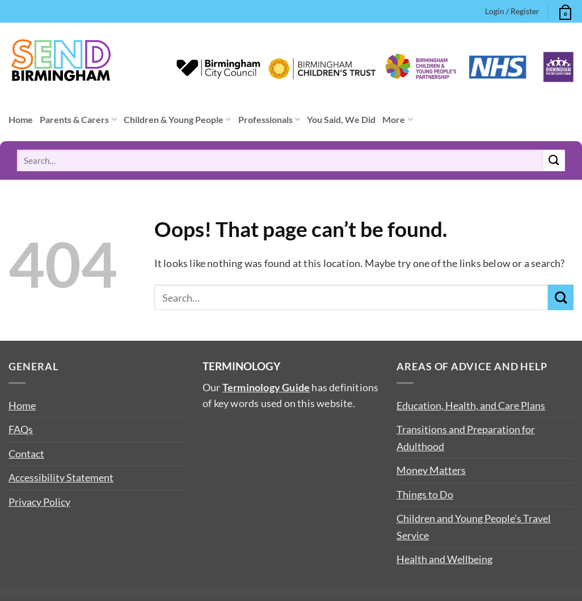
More (397, 119)
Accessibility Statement (61, 477)
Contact (26, 453)
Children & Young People (177, 119)
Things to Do (425, 494)
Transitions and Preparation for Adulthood (466, 437)
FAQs (21, 429)
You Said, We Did (341, 119)
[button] (563, 10)
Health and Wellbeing (444, 559)
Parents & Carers (78, 119)
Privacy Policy (39, 502)
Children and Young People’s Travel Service (474, 526)
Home (21, 119)
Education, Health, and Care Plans (471, 405)
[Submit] (554, 160)
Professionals (269, 119)
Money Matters (431, 470)
